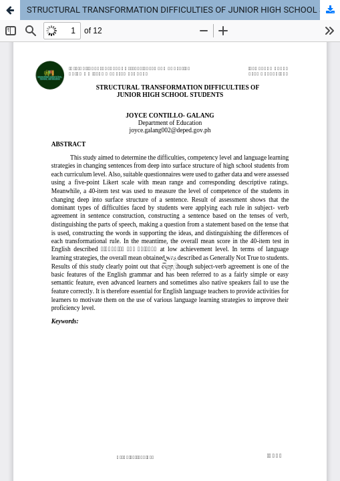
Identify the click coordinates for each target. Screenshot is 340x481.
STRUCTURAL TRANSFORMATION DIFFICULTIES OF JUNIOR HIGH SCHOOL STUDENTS (183, 10)
